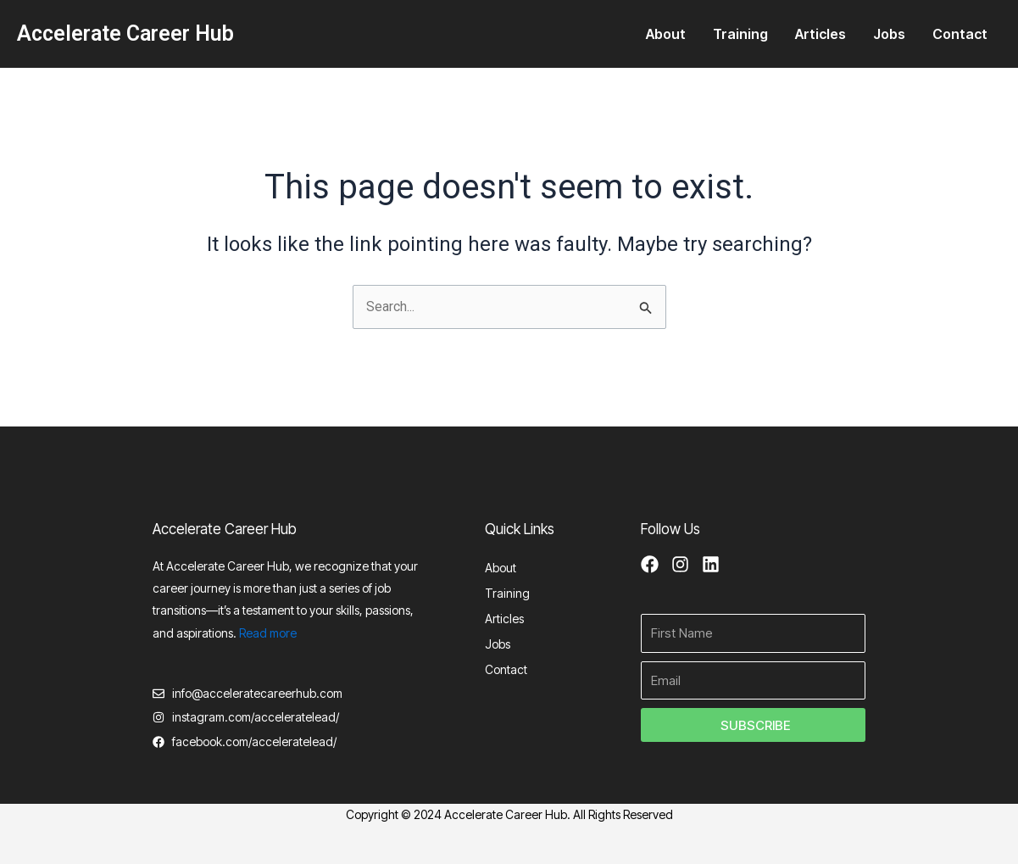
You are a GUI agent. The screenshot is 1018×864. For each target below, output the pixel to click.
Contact (959, 33)
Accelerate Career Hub (125, 33)
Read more (268, 631)
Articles (820, 33)
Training (740, 33)
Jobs (889, 33)
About (666, 33)
